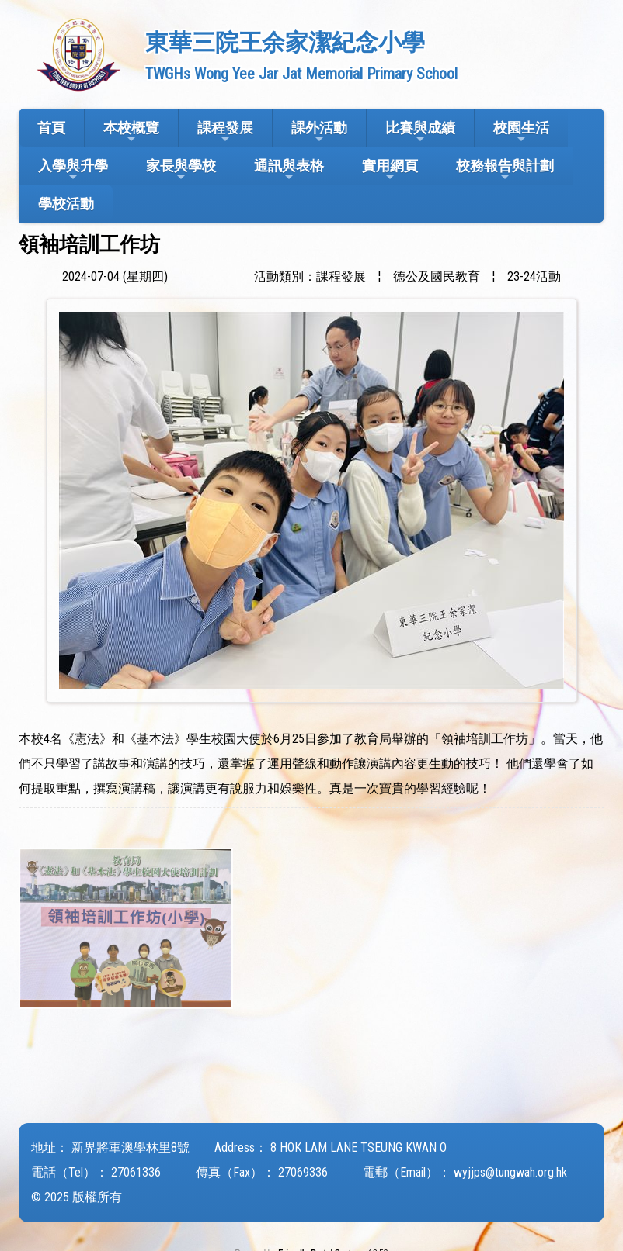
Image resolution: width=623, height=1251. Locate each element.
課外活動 (319, 132)
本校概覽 (131, 132)
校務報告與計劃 (505, 170)
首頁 (51, 127)
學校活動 (66, 203)
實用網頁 (390, 170)
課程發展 (225, 132)
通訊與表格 (289, 170)
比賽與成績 (420, 132)
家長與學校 (181, 170)
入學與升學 (73, 170)
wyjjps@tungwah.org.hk (510, 1172)
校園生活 (521, 132)
